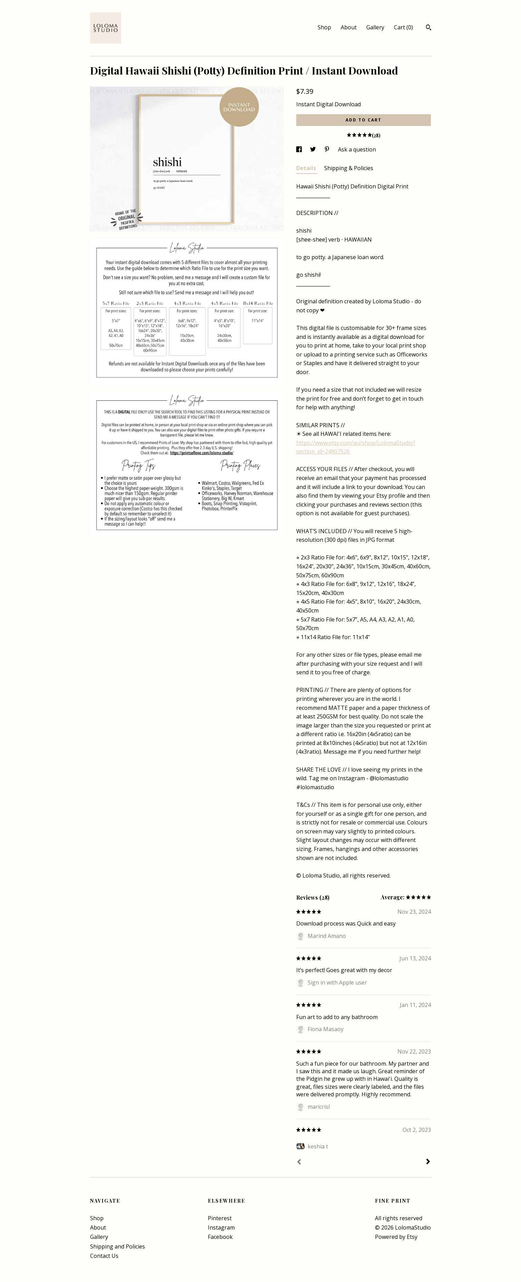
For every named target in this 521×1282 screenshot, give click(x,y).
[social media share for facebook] (299, 149)
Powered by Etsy (396, 1237)
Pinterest (220, 1218)
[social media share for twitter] (313, 149)
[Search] (428, 28)
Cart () (403, 27)
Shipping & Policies (348, 168)
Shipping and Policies (117, 1246)
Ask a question (357, 149)
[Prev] (299, 1162)
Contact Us (104, 1256)
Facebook (220, 1237)
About (349, 27)
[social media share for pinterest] (327, 149)
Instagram (221, 1227)
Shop (324, 27)
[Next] (428, 1162)
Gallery (375, 27)
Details (306, 168)
